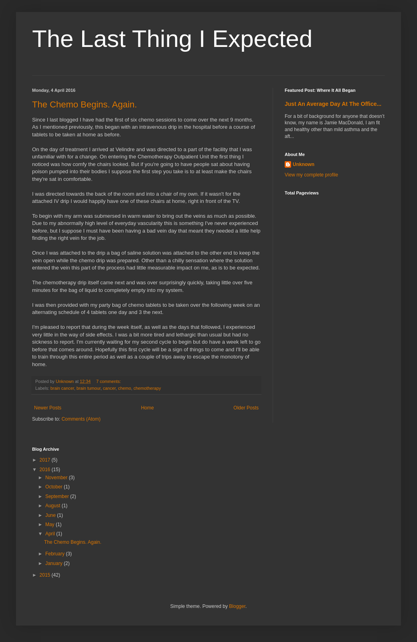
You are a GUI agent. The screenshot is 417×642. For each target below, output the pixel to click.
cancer (109, 388)
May (50, 524)
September (57, 496)
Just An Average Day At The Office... (333, 104)
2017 (46, 460)
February (55, 554)
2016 (46, 469)
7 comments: (109, 381)
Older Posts (246, 408)
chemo (124, 388)
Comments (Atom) (80, 419)
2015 (46, 575)
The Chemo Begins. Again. (84, 104)
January (54, 563)
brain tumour (89, 388)
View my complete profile (311, 175)
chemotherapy (147, 388)
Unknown (303, 164)
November (57, 477)
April (50, 534)
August (53, 505)
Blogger (237, 606)
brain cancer (62, 388)
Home (147, 408)
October (54, 487)
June (51, 515)
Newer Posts (47, 408)
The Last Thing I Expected (172, 38)
